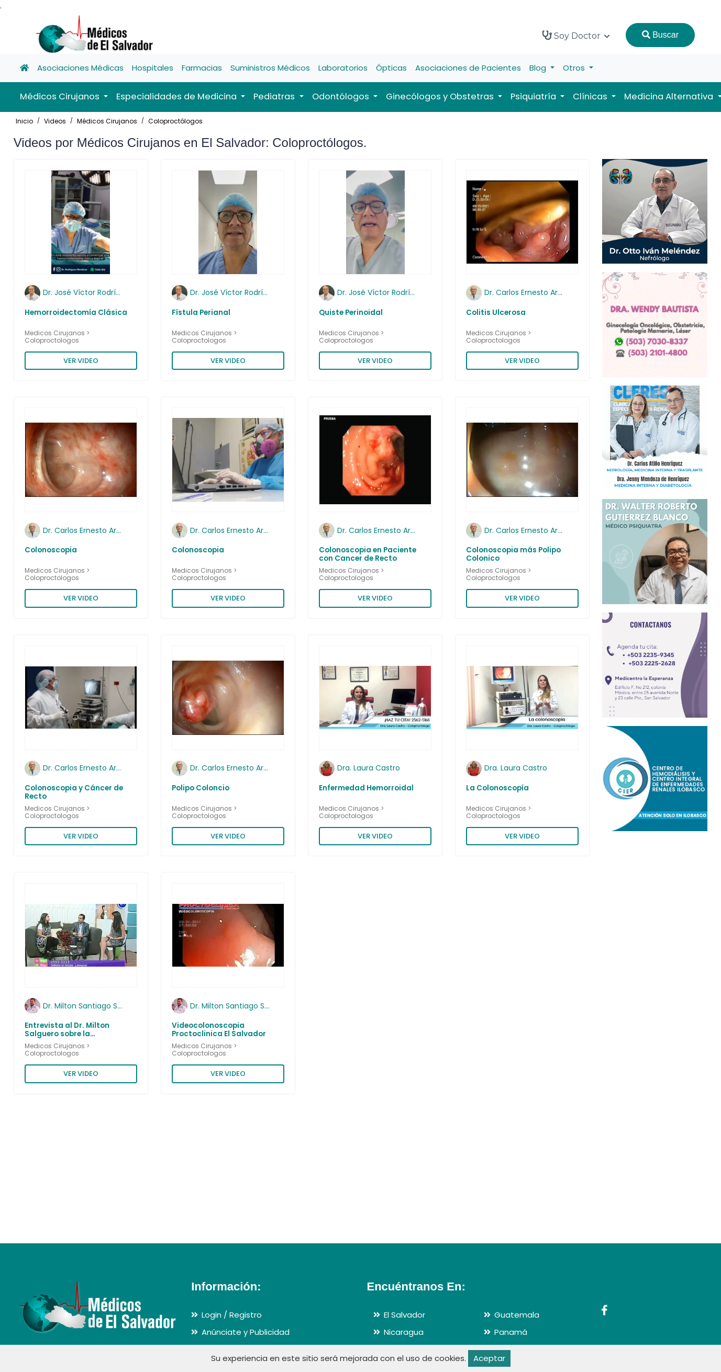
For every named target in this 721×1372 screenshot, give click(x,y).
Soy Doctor (576, 35)
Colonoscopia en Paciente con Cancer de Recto (367, 554)
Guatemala (516, 1314)
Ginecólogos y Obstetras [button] (441, 96)
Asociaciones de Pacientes (468, 67)
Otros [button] (575, 67)
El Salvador (404, 1314)
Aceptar (489, 1358)
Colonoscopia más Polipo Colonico (513, 554)
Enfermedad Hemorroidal (366, 788)
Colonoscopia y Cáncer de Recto (74, 792)
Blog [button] (538, 67)
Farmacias (202, 67)
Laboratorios (343, 67)
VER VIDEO (80, 361)
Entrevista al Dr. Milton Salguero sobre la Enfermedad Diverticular (71, 1034)
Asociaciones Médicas (80, 67)
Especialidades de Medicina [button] (177, 96)
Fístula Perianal (201, 313)
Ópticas (391, 67)
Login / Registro (232, 1314)
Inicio (24, 121)
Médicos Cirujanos (107, 121)
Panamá (510, 1331)
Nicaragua (404, 1331)
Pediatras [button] (275, 96)
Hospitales (152, 67)
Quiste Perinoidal (351, 313)
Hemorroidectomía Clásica (76, 313)
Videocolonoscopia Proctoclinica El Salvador (219, 1030)
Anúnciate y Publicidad (246, 1331)
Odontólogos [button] (341, 96)
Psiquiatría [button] (534, 96)
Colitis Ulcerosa (496, 313)
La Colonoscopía (497, 788)
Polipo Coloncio (200, 788)
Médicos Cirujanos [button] (61, 96)
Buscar (660, 34)
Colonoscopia (51, 550)
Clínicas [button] (591, 96)
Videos (55, 121)
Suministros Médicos (270, 67)
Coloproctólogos (175, 121)
